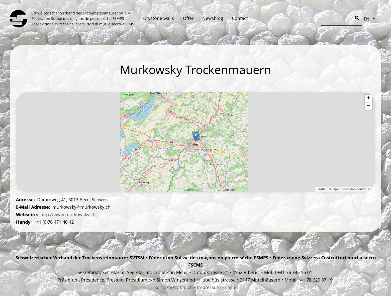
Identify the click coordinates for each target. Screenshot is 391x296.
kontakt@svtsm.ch (174, 287)
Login (231, 287)
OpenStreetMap (344, 189)
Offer (188, 18)
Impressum (209, 287)
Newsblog (212, 18)
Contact (240, 18)
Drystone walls (158, 18)
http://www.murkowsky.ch (68, 214)
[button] (196, 136)
